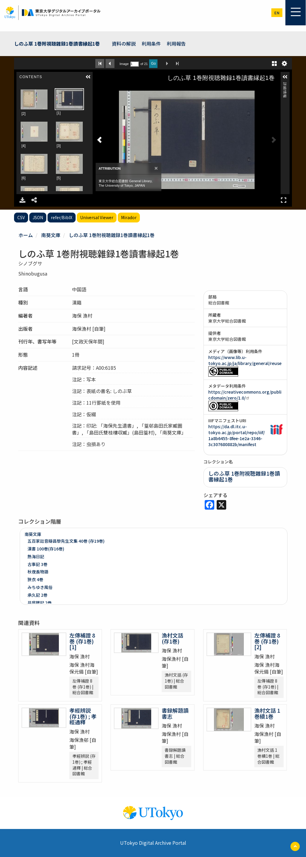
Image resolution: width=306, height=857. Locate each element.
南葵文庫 (50, 235)
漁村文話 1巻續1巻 (267, 713)
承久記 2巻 (37, 595)
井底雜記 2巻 (39, 603)
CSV (21, 217)
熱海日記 (35, 556)
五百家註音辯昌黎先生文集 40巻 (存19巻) (66, 541)
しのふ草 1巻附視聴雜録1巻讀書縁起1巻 (57, 43)
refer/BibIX (61, 217)
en (276, 13)
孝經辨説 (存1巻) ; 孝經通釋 (83, 716)
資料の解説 (124, 43)
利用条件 (151, 43)
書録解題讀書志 (175, 713)
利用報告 (176, 43)
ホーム (26, 235)
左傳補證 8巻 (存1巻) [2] (269, 641)
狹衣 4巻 (35, 579)
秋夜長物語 (37, 572)
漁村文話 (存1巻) (172, 638)
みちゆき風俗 (40, 587)
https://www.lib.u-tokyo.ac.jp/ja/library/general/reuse (244, 360)
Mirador (129, 217)
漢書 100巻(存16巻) (45, 549)
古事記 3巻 (37, 564)
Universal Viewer (96, 217)
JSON (38, 217)
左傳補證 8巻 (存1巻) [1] (84, 641)
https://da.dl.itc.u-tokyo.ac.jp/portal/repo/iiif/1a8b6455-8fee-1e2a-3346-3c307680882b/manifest (236, 435)
